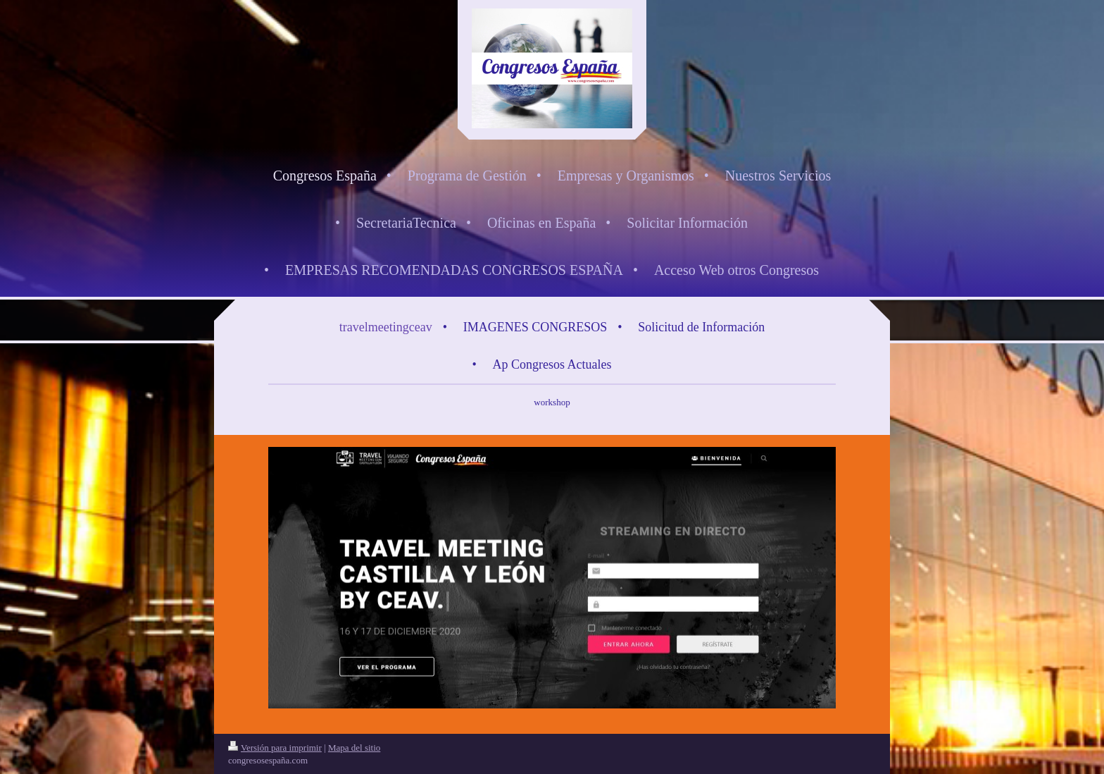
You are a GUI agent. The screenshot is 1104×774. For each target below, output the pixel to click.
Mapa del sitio (354, 747)
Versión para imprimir (275, 747)
